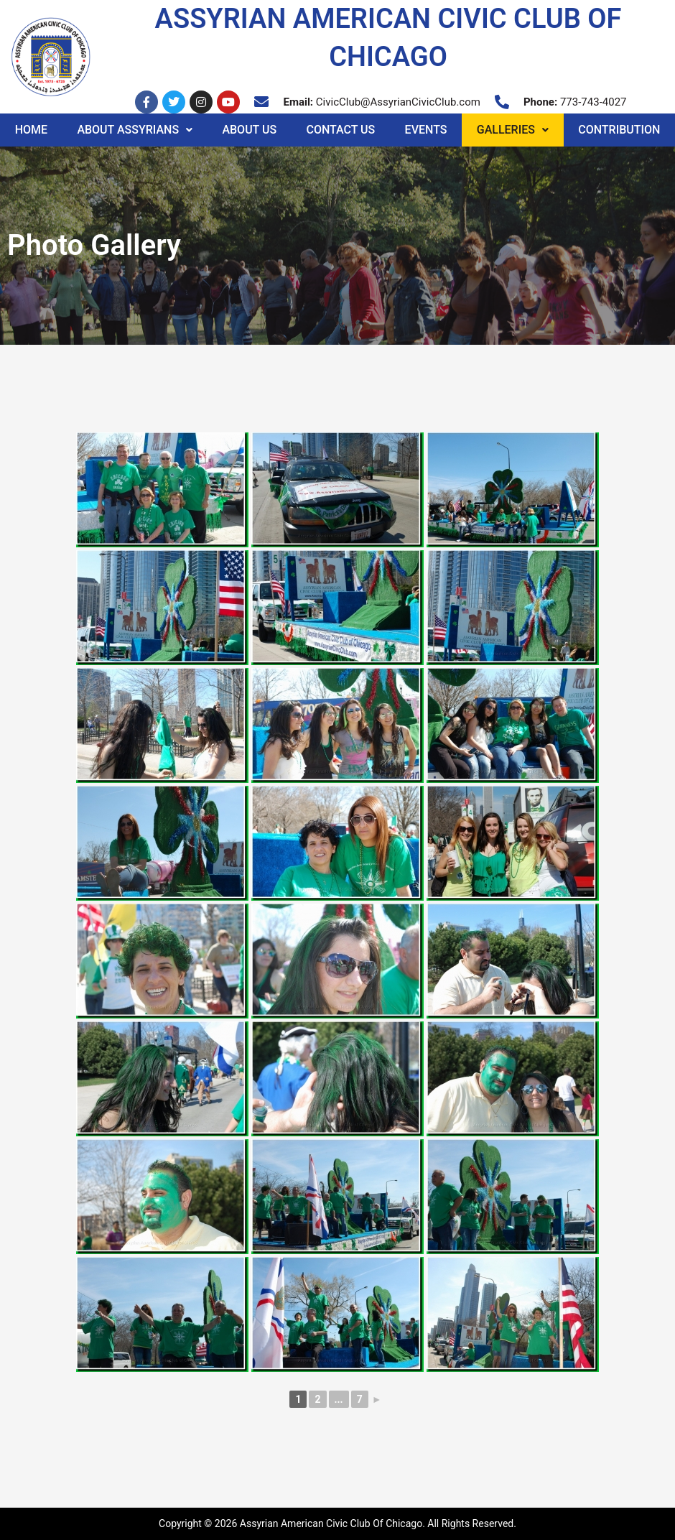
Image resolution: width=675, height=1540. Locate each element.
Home (31, 129)
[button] (135, 130)
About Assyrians (134, 129)
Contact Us (340, 129)
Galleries (513, 129)
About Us (249, 129)
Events (426, 129)
